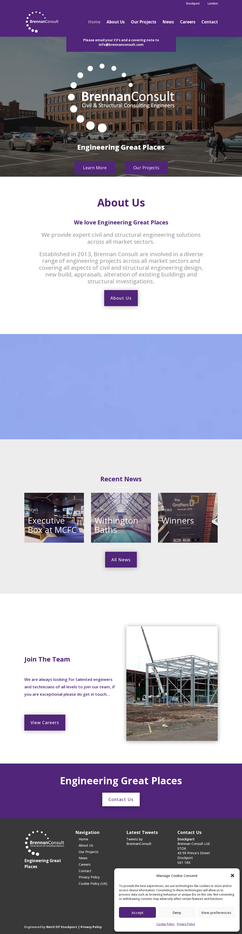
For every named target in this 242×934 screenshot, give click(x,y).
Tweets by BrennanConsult (138, 841)
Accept (138, 912)
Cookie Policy (165, 924)
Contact (209, 22)
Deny (177, 912)
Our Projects (143, 22)
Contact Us (121, 799)
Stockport (191, 3)
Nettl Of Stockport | (63, 927)
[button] (232, 875)
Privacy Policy (186, 924)
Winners (178, 520)
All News (121, 560)
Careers (187, 22)
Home (94, 22)
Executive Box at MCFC (52, 525)
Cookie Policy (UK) (93, 883)
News (168, 22)
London (211, 3)
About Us (116, 22)
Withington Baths (116, 525)
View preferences (216, 912)
